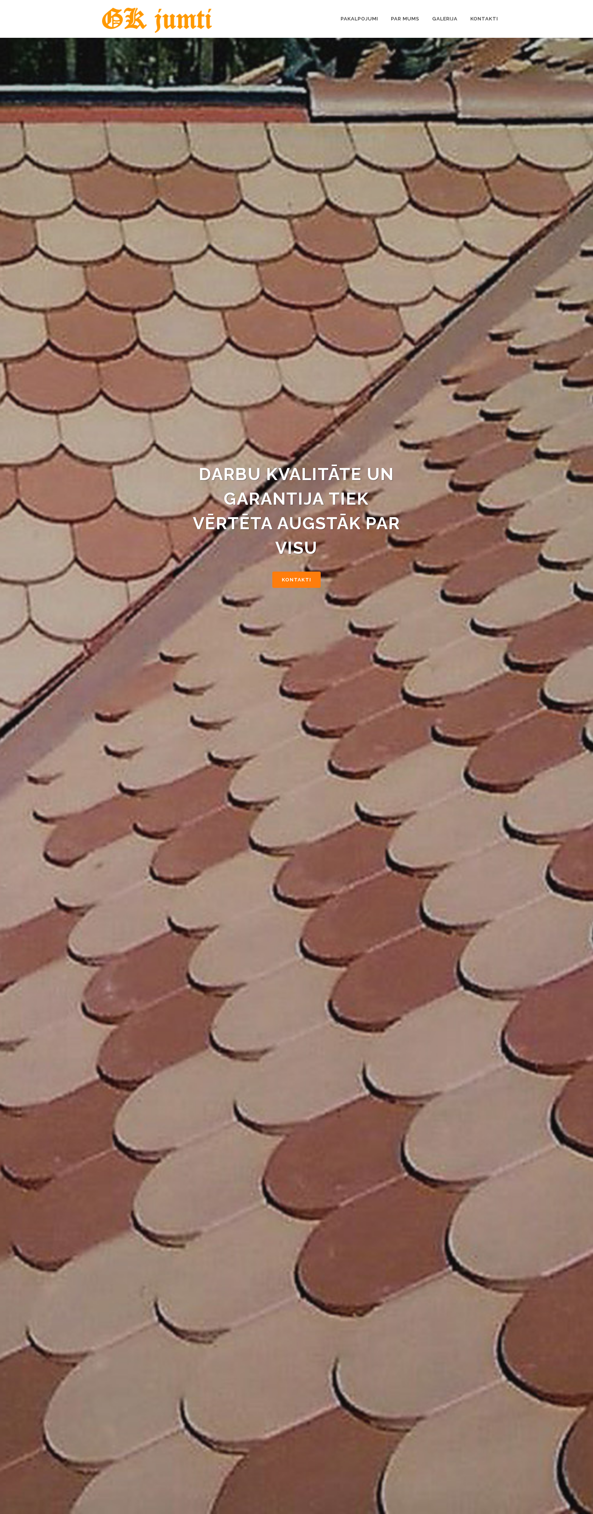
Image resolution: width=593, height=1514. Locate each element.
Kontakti (296, 580)
